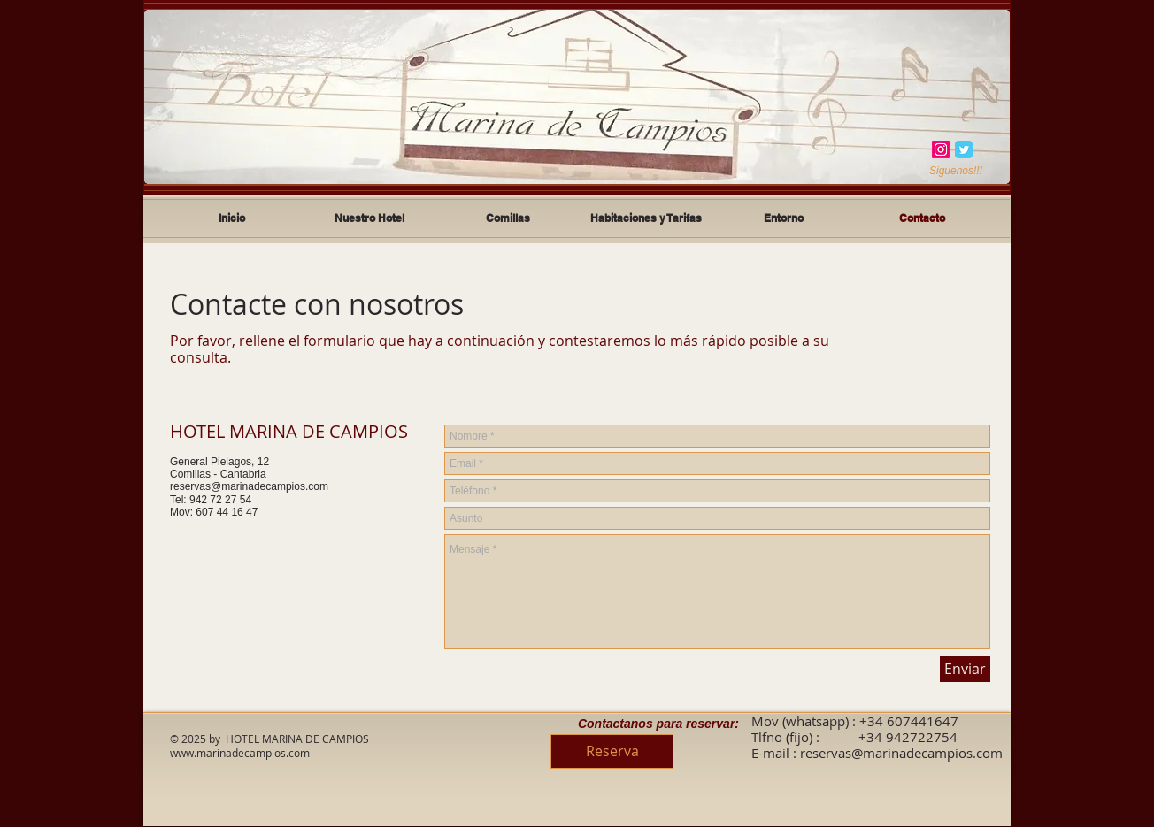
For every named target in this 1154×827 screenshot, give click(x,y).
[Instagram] (941, 149)
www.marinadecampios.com (240, 753)
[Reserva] (611, 751)
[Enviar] (965, 669)
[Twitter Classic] (964, 149)
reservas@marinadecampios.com (249, 486)
